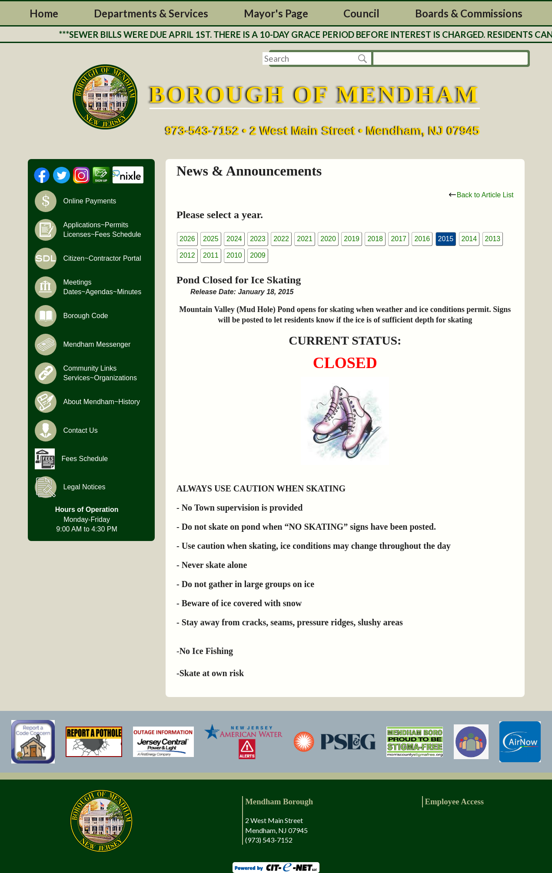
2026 (187, 238)
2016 (422, 238)
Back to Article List (481, 195)
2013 (493, 238)
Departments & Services (151, 13)
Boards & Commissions (468, 13)
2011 (211, 255)
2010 (234, 255)
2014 (469, 238)
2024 (234, 238)
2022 (281, 238)
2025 (211, 238)
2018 (375, 238)
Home (44, 13)
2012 (187, 255)
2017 (398, 238)
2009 (258, 255)
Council (361, 13)
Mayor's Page (276, 13)
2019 (351, 238)
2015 (446, 238)
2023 (258, 238)
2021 (305, 238)
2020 (328, 238)
